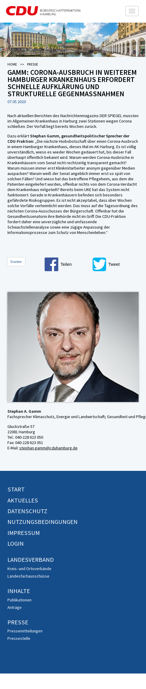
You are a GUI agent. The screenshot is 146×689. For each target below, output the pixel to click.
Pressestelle (18, 638)
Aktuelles (22, 500)
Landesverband (30, 560)
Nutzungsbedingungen (42, 522)
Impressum (23, 533)
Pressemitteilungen (25, 631)
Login (15, 543)
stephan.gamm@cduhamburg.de (48, 448)
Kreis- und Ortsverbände (29, 568)
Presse (17, 622)
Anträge (14, 607)
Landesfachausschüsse (28, 576)
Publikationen (19, 600)
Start (16, 489)
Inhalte (18, 591)
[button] (68, 264)
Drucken (16, 262)
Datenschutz (27, 511)
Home (12, 64)
